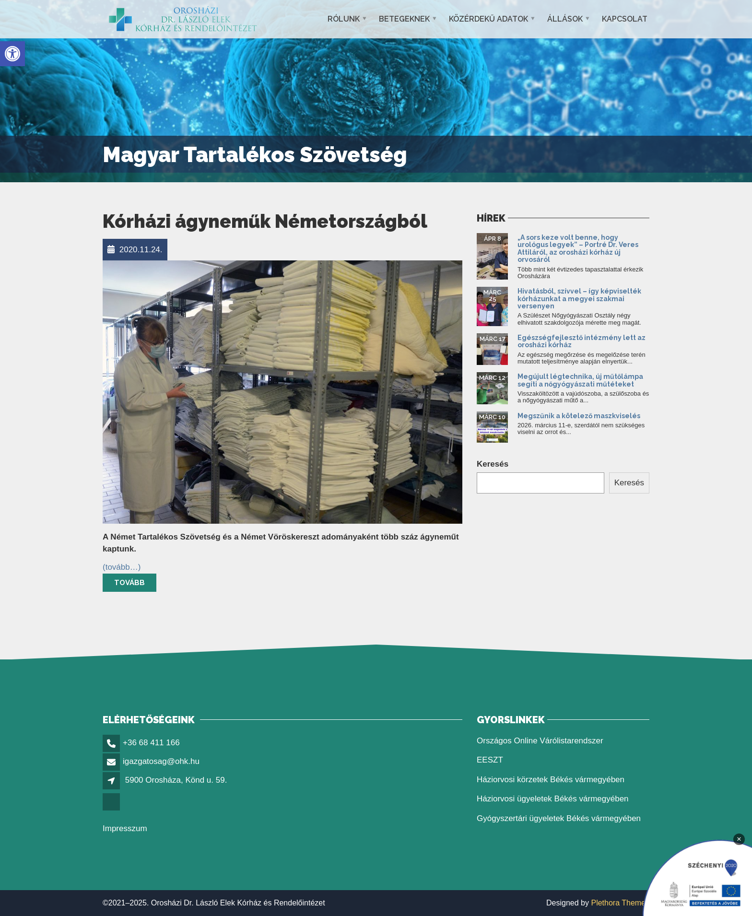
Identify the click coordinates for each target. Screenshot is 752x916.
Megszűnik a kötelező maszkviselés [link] (578, 416)
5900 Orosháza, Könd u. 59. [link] (176, 780)
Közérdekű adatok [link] (488, 18)
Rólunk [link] (344, 18)
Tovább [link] (129, 582)
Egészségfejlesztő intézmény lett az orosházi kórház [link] (581, 341)
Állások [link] (565, 18)
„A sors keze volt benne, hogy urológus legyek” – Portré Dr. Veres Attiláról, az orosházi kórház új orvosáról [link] (577, 248)
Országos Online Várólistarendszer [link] (540, 740)
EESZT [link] (490, 759)
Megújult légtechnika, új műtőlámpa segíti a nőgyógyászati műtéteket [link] (580, 380)
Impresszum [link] (125, 828)
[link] (12, 53)
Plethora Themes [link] (620, 903)
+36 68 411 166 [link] (151, 742)
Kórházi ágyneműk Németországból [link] (265, 221)
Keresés (492, 464)
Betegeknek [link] (404, 18)
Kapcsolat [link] (624, 18)
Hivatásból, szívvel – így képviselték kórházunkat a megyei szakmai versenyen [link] (579, 298)
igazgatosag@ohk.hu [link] (161, 761)
